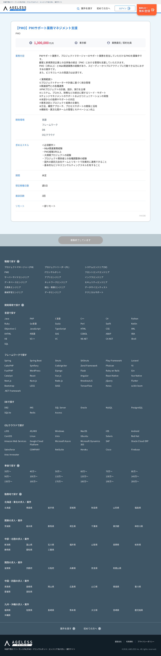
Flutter (134, 381)
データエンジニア (53, 292)
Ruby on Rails (113, 371)
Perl (83, 324)
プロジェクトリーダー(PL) (57, 267)
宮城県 (73, 508)
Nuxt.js (33, 381)
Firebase (135, 450)
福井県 (73, 545)
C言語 (58, 319)
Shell (133, 339)
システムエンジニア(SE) (96, 267)
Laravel (135, 361)
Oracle (84, 408)
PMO (6, 272)
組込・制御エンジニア (55, 287)
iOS (107, 431)
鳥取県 (7, 587)
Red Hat (135, 436)
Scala (58, 324)
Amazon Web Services (15, 441)
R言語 (32, 334)
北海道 (7, 508)
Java (6, 319)
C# (107, 319)
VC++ (32, 339)
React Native (112, 376)
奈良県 (94, 568)
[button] (80, 261)
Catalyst (8, 376)
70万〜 (109, 471)
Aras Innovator (11, 455)
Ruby (7, 324)
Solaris (109, 436)
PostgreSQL (137, 408)
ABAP (108, 334)
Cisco (108, 450)
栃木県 (29, 526)
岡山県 (51, 587)
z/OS (6, 431)
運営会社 (118, 641)
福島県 (138, 508)
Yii (132, 366)
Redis (33, 413)
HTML (83, 329)
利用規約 (129, 641)
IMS (31, 408)
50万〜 (58, 471)
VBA (133, 334)
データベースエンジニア (15, 282)
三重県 (51, 550)
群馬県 (51, 526)
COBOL (84, 334)
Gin (133, 371)
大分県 (94, 610)
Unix (57, 436)
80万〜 (134, 471)
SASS (57, 386)
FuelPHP (8, 371)
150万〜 (8, 481)
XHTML (7, 334)
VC (56, 339)
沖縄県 (7, 615)
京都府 (29, 568)
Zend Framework (89, 366)
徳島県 (116, 587)
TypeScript (60, 329)
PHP (32, 319)
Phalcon (110, 366)
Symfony (34, 366)
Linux (33, 436)
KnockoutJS (87, 381)
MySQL (109, 408)
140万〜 (135, 476)
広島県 (73, 587)
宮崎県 (116, 610)
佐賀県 (29, 610)
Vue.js (58, 376)
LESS (32, 386)
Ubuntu (84, 436)
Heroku (84, 450)
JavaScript (35, 329)
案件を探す (84, 8)
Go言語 (33, 324)
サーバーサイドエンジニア (16, 277)
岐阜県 (138, 545)
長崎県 (51, 610)
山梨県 (94, 545)
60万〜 (84, 471)
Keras (109, 386)
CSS (108, 329)
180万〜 (84, 481)
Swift (108, 324)
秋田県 (94, 508)
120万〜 (84, 476)
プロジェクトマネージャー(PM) (19, 267)
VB (5, 339)
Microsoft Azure (63, 441)
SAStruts (85, 361)
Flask (83, 371)
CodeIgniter (61, 366)
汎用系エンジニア (12, 287)
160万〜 (34, 481)
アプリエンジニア (53, 277)
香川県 (138, 587)
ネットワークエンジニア (56, 282)
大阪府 (51, 568)
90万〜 (7, 476)
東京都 (116, 526)
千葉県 (94, 526)
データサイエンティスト (96, 287)
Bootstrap (9, 386)
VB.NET (84, 339)
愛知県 (29, 550)
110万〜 (59, 476)
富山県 (29, 545)
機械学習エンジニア (13, 292)
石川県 (51, 545)
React (33, 376)
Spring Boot (36, 361)
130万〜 (110, 476)
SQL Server (60, 408)
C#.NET (109, 339)
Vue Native (136, 376)
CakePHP (9, 366)
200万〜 (135, 481)
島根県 (29, 587)
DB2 (6, 408)
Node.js (59, 381)
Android (135, 431)
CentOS (8, 436)
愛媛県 (7, 592)
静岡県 (7, 550)
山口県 (94, 587)
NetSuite (59, 450)
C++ (82, 319)
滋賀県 (7, 568)
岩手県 (51, 508)
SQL (6, 344)
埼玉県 (73, 526)
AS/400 (33, 431)
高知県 (29, 592)
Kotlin (134, 324)
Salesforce (9, 450)
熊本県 (73, 610)
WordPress (35, 371)
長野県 (116, 545)
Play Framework (114, 361)
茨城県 (7, 526)
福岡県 (7, 610)
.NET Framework (12, 391)
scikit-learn (137, 386)
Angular (85, 376)
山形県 (116, 508)
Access (58, 413)
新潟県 (7, 545)
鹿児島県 (139, 610)
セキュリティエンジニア (96, 282)
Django (58, 371)
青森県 (29, 508)
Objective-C (10, 329)
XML (133, 329)
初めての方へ (103, 8)
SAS (57, 334)
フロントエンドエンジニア (97, 272)
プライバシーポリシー (146, 641)
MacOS (84, 431)
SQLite (7, 413)
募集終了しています (81, 240)
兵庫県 (73, 568)
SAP (108, 441)
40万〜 (33, 471)
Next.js (7, 381)
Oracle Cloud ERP (140, 441)
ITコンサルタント (53, 272)
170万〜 (59, 481)
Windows (59, 431)
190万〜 (110, 481)
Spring (7, 361)
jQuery (109, 381)
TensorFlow (86, 386)
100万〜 (34, 476)
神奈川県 (139, 526)
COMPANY (35, 450)
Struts (58, 361)
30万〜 (7, 471)
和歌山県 (117, 568)
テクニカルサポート (94, 292)
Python (134, 319)
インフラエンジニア (94, 277)
